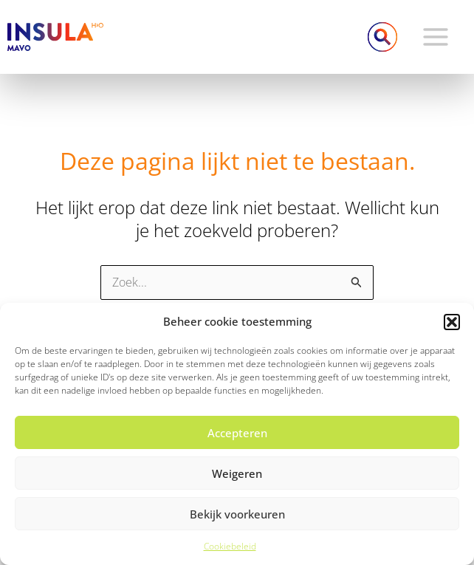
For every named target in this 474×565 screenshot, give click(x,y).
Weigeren (237, 473)
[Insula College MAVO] (55, 35)
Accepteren (237, 432)
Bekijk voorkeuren (237, 514)
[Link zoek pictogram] (382, 37)
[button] (451, 322)
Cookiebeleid (230, 546)
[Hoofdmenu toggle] (435, 37)
